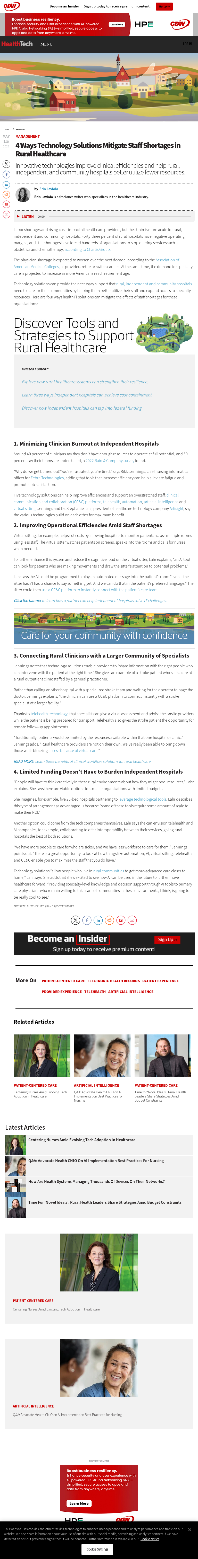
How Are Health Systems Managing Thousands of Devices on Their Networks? (96, 1182)
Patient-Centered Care (63, 981)
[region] (99, 1540)
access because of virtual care (72, 750)
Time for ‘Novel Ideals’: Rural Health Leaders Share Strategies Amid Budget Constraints (105, 1202)
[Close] (189, 1529)
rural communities (108, 871)
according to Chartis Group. (88, 249)
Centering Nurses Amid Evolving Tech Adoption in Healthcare (81, 1140)
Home (7, 129)
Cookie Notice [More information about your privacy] (150, 1539)
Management (20, 129)
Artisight (176, 508)
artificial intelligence (161, 501)
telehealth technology (49, 713)
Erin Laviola (43, 196)
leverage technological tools (142, 799)
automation (132, 501)
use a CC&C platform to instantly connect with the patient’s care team (100, 589)
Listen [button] (28, 217)
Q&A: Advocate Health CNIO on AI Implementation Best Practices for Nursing (96, 1161)
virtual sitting (25, 508)
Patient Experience (160, 981)
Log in (187, 43)
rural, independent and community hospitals (154, 284)
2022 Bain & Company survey (110, 460)
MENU (46, 44)
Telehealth (95, 991)
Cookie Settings (97, 1549)
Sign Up (163, 6)
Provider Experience (62, 991)
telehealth (111, 501)
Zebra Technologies (47, 478)
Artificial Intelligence (130, 991)
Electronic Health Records (113, 981)
